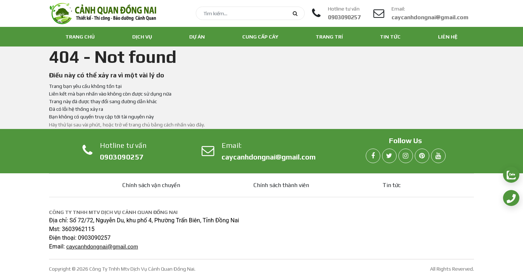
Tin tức (390, 37)
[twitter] (389, 156)
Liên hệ (448, 37)
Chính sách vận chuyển (151, 185)
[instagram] (405, 156)
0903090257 (344, 17)
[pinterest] (422, 156)
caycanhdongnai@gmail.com (430, 17)
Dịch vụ (142, 37)
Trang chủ (80, 37)
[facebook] (373, 156)
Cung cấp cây (260, 37)
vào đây (195, 125)
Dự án (197, 37)
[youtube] (438, 156)
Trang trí (329, 37)
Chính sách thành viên (281, 185)
